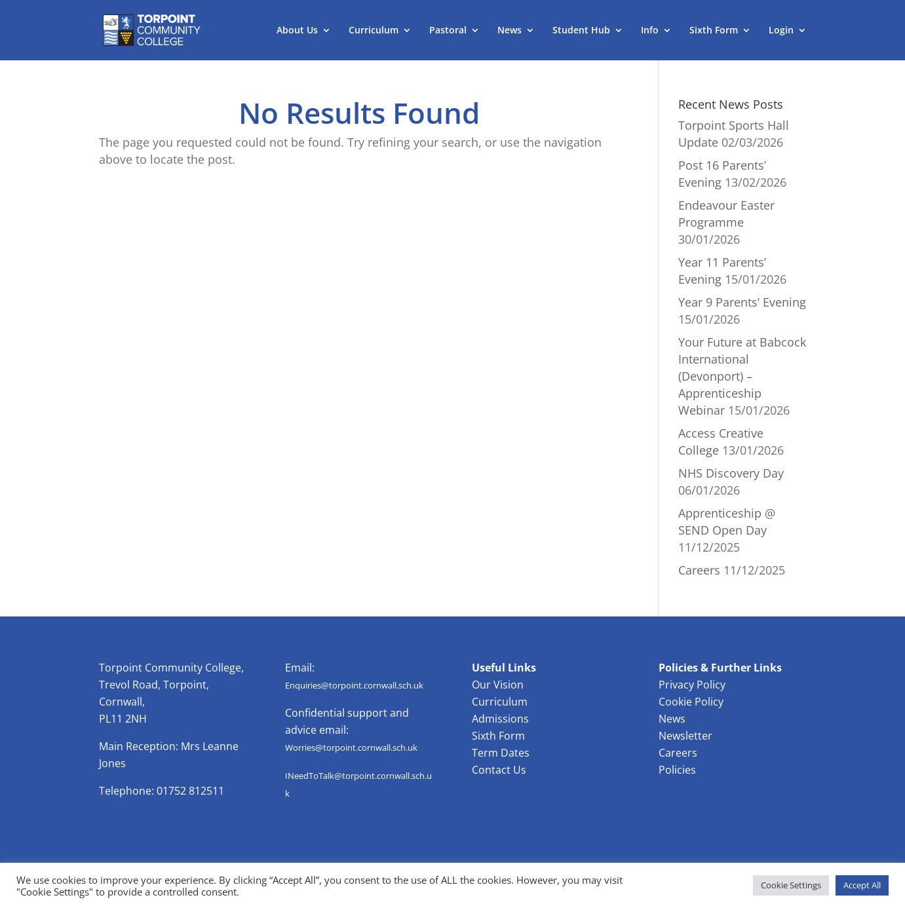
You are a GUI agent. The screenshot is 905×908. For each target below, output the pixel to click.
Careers (699, 570)
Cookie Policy (691, 701)
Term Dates (501, 753)
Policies (677, 770)
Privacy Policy (692, 684)
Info (650, 31)
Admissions (500, 718)
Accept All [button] (862, 885)
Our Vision (498, 684)
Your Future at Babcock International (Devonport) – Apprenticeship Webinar (742, 376)
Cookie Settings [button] (791, 885)
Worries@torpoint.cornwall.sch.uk (351, 747)
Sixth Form (713, 31)
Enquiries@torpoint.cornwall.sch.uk (354, 685)
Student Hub (581, 31)
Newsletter (685, 735)
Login (781, 31)
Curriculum (373, 31)
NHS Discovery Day (731, 473)
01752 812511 (190, 791)
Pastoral (448, 31)
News (509, 31)
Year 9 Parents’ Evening (742, 302)
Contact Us (499, 770)
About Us (297, 31)
